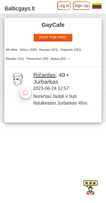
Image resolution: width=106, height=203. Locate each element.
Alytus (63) (58, 58)
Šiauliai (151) (15, 58)
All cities (11, 49)
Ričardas (44, 75)
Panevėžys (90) (37, 58)
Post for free (52, 37)
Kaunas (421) (48, 49)
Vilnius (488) (28, 49)
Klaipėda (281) (70, 49)
